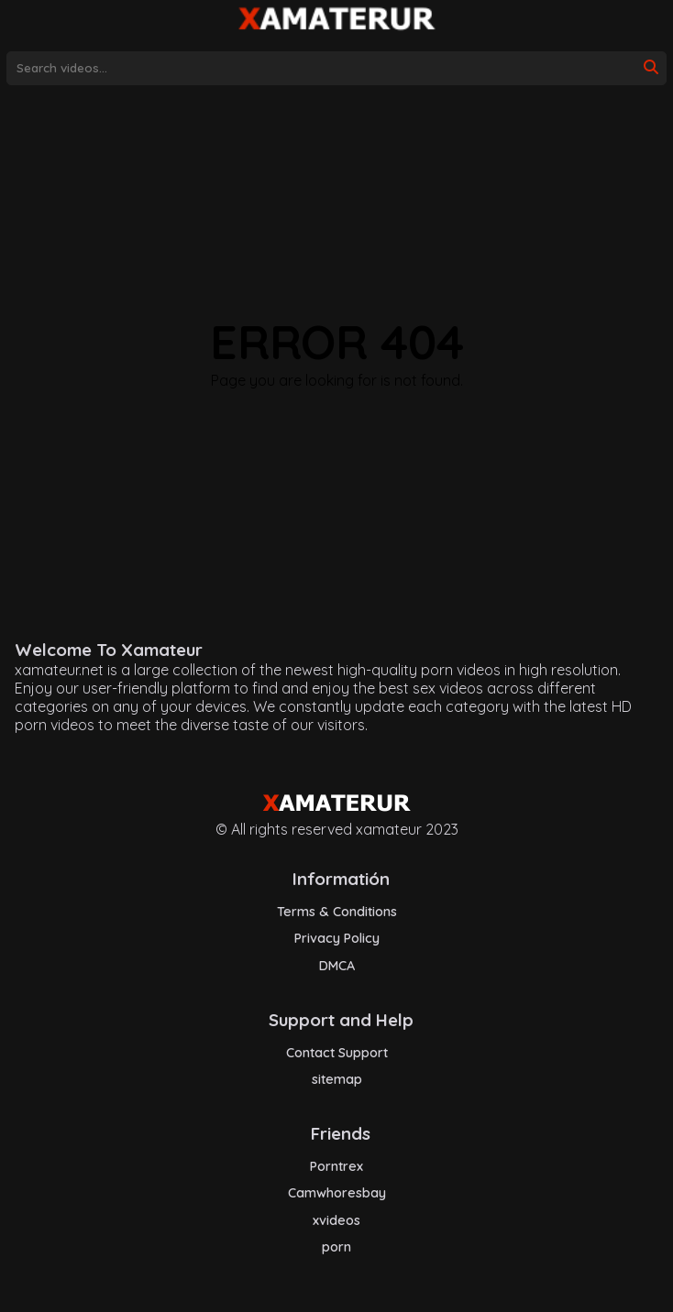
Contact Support (337, 1052)
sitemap (337, 1079)
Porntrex (336, 1166)
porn (336, 1247)
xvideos (336, 1220)
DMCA (337, 965)
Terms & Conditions (337, 911)
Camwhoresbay (337, 1193)
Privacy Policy (337, 938)
